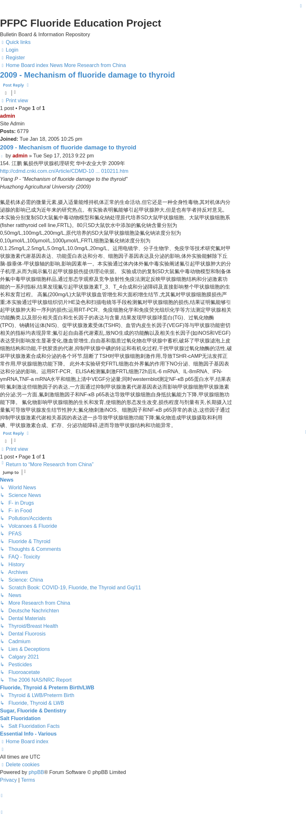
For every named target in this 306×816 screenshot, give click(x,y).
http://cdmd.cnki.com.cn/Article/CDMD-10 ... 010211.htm (64, 171)
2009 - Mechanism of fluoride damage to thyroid (87, 75)
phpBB (36, 772)
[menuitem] (9, 50)
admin (7, 116)
